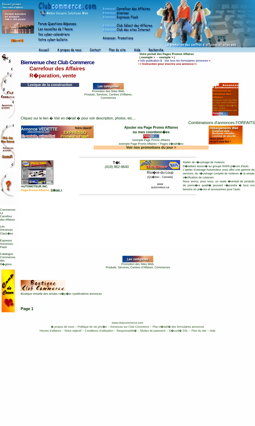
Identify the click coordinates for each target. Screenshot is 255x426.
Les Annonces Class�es (6, 230)
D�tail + (56, 190)
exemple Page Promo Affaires (151, 140)
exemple (148, 57)
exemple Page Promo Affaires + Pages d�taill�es (151, 143)
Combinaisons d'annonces (211, 123)
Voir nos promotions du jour (151, 147)
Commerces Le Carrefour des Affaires (7, 214)
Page (25, 309)
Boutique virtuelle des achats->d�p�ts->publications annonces (61, 293)
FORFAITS (245, 123)
